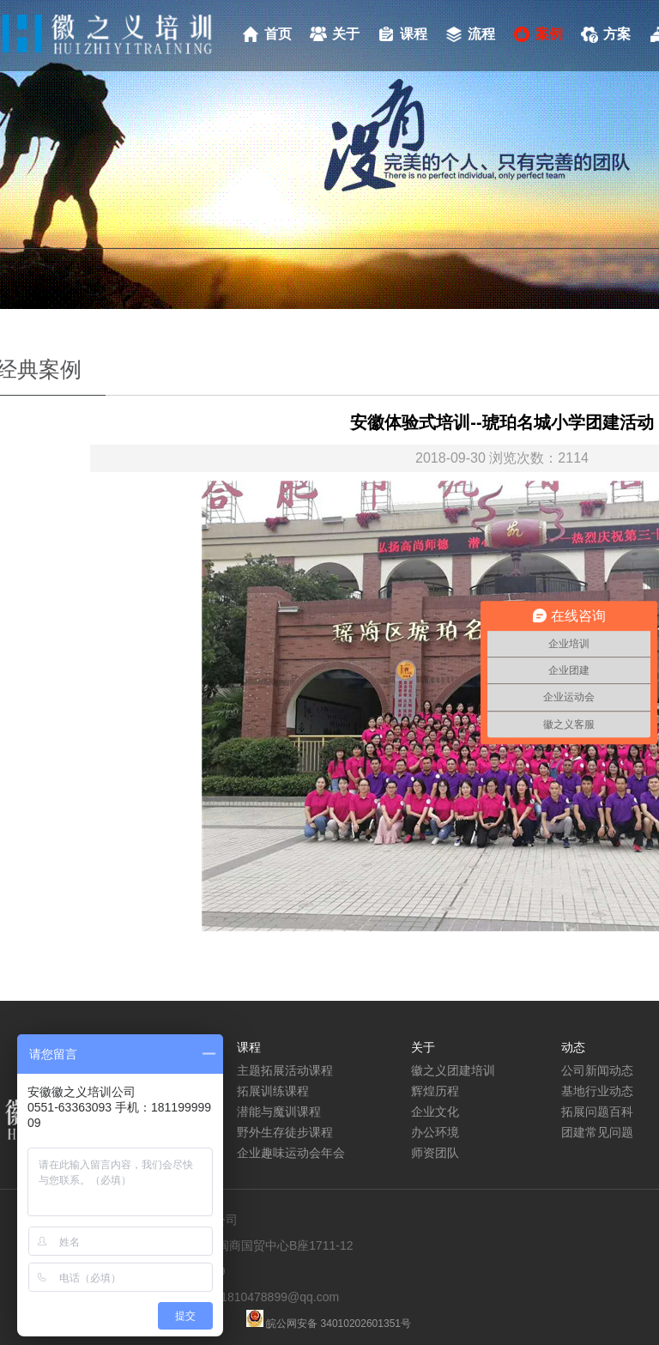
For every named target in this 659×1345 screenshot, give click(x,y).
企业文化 (435, 1111)
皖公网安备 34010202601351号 (337, 1324)
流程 (481, 34)
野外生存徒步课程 (285, 1132)
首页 (278, 34)
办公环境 (435, 1132)
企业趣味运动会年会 (291, 1153)
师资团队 (435, 1153)
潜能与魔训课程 (279, 1111)
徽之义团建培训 (453, 1070)
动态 (573, 1047)
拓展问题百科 (597, 1111)
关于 (346, 34)
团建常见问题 (597, 1132)
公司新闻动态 (597, 1070)
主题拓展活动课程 (285, 1070)
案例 (549, 34)
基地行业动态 (597, 1091)
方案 (617, 34)
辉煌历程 (435, 1091)
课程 (413, 34)
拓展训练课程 (273, 1091)
